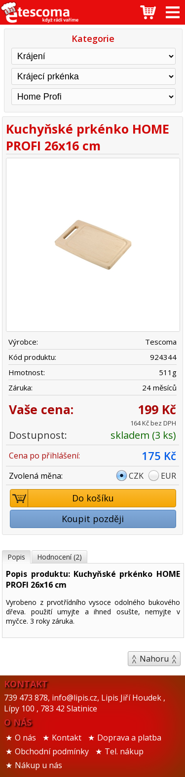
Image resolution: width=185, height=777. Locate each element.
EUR (168, 475)
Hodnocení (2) (59, 557)
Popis (16, 557)
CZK (136, 475)
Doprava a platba (129, 737)
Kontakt (66, 737)
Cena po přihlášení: (44, 455)
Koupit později (93, 519)
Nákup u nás (38, 765)
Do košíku (62, 498)
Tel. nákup (124, 751)
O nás (25, 737)
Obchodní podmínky (52, 751)
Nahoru (154, 658)
